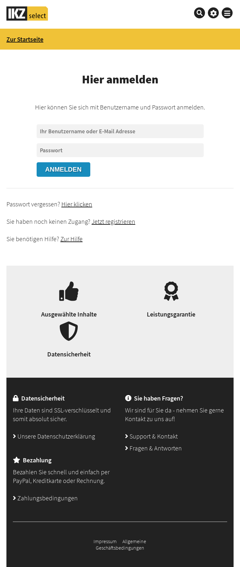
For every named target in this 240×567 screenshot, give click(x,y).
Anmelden (63, 169)
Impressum (105, 541)
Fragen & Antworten (153, 448)
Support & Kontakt (151, 436)
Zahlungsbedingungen (45, 498)
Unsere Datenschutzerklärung (54, 436)
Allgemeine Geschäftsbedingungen (121, 544)
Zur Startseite (24, 39)
